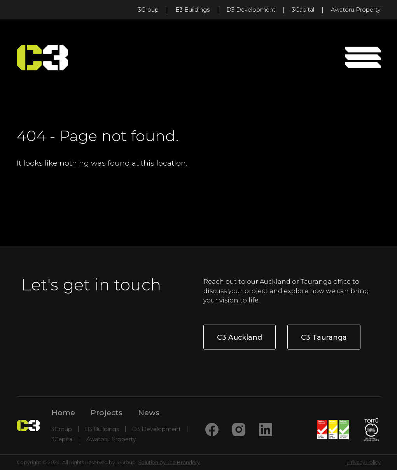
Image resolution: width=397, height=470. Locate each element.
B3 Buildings (192, 9)
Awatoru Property (356, 9)
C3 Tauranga (324, 337)
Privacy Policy (364, 462)
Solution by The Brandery (169, 462)
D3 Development (250, 9)
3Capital (303, 9)
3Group (148, 9)
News (148, 412)
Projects (106, 412)
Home (63, 412)
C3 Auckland (239, 337)
